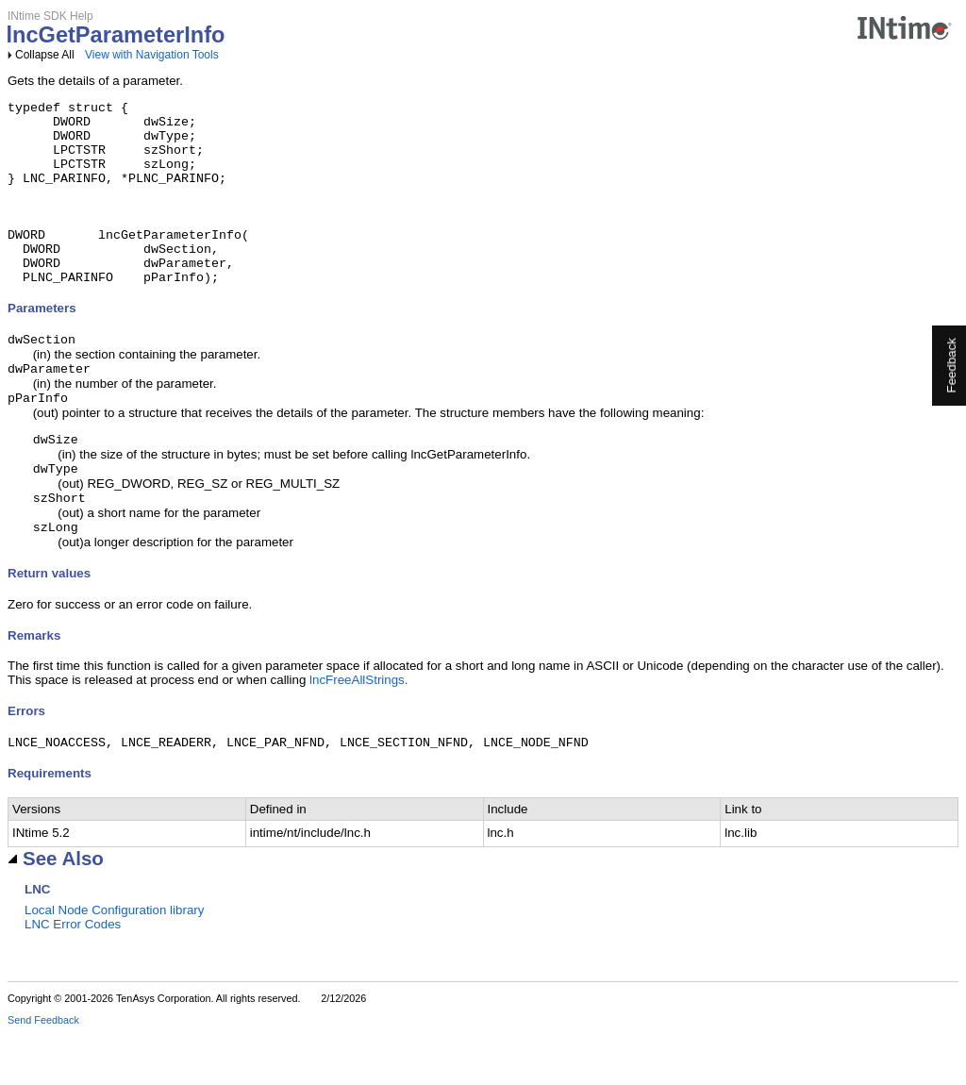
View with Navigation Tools (152, 54)
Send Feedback (43, 1071)
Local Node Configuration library (114, 962)
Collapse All (45, 54)
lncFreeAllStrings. (358, 730)
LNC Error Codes (73, 976)
